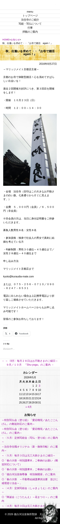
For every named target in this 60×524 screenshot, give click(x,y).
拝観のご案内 (30, 31)
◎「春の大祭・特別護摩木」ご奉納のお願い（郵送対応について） (30, 462)
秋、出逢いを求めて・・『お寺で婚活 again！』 (31, 53)
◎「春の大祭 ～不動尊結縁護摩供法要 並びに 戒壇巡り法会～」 (30, 481)
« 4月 (28, 407)
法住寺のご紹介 (30, 19)
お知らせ (15, 39)
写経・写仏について (30, 23)
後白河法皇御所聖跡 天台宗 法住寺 (30, 5)
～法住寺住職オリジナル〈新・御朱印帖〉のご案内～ (30, 448)
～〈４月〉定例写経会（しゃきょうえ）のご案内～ (30, 490)
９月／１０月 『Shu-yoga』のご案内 (30, 364)
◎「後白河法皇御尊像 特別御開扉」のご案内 (28, 474)
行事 (30, 27)
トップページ (30, 15)
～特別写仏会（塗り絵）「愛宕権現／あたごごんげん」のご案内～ (30, 431)
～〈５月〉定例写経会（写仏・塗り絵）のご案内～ (30, 439)
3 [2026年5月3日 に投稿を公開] (39, 385)
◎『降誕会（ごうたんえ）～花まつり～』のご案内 (30, 499)
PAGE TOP (49, 511)
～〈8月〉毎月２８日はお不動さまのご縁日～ (30, 360)
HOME (5, 39)
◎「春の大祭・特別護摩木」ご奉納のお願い (27, 469)
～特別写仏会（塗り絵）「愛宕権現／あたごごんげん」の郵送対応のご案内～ (30, 422)
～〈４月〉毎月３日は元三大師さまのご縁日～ (28, 506)
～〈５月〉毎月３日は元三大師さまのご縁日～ (28, 455)
